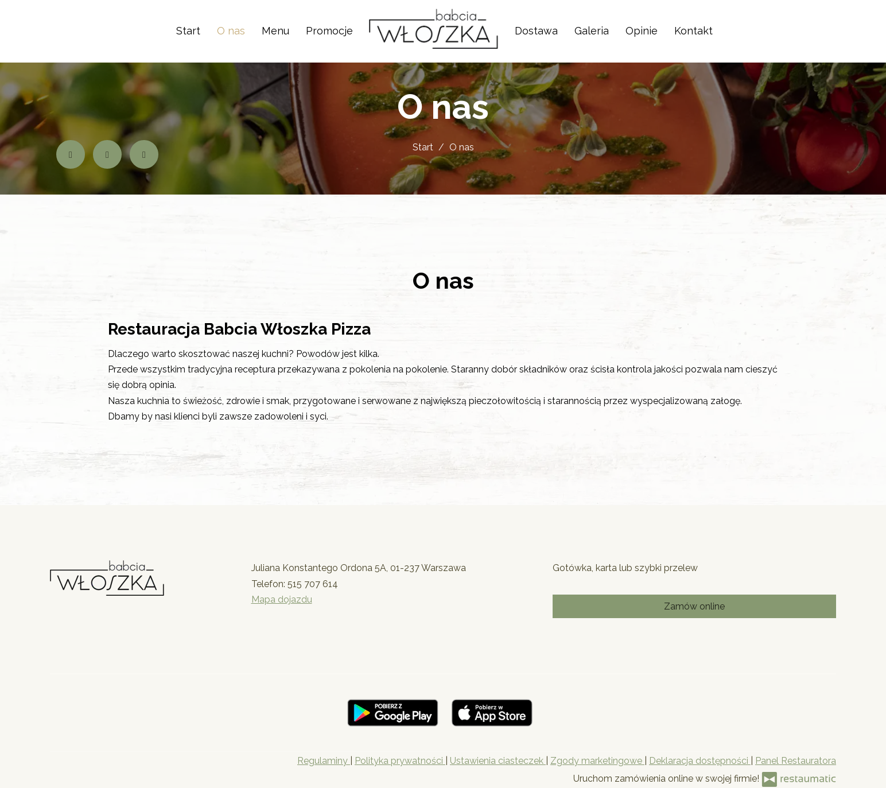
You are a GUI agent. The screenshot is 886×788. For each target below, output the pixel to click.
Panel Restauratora (795, 760)
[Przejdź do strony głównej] (433, 29)
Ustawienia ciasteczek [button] (498, 760)
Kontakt (693, 31)
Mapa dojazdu (281, 599)
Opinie (641, 31)
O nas (231, 31)
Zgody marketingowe (597, 760)
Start (188, 31)
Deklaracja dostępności (700, 760)
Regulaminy (323, 760)
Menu (275, 31)
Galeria (591, 31)
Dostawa (536, 31)
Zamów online (694, 606)
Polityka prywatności (400, 760)
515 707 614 (312, 584)
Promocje (329, 31)
